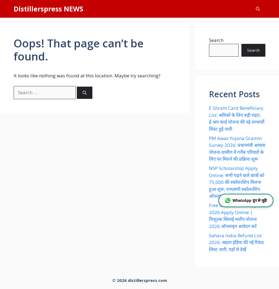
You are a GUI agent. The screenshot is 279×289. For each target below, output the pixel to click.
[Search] (84, 93)
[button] (257, 9)
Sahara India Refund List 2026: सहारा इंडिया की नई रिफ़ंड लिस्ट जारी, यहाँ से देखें (236, 242)
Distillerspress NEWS (48, 8)
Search (216, 40)
